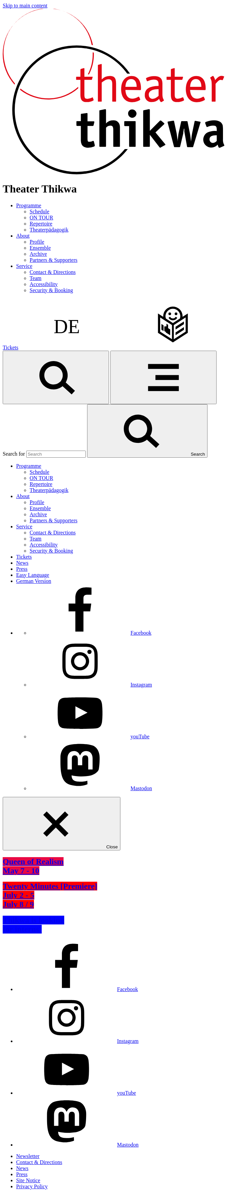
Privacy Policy (32, 1186)
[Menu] (163, 377)
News (22, 563)
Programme (28, 205)
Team (35, 278)
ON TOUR (41, 217)
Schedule (39, 211)
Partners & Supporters (53, 260)
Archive (38, 254)
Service (24, 266)
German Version (33, 581)
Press (22, 569)
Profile (37, 242)
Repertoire (41, 223)
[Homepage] (113, 172)
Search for (14, 454)
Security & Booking (51, 290)
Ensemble (40, 248)
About (23, 236)
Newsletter (27, 1156)
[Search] (56, 377)
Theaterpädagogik (49, 230)
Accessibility (44, 284)
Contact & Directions (53, 272)
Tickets (10, 347)
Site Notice (28, 1180)
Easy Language (32, 575)
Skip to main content (25, 5)
